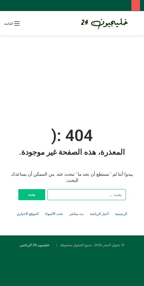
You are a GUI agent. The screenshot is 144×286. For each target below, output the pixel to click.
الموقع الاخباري (28, 214)
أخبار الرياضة (99, 214)
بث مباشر (76, 214)
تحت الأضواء (54, 214)
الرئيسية (121, 214)
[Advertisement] (72, 76)
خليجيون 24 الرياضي (35, 245)
